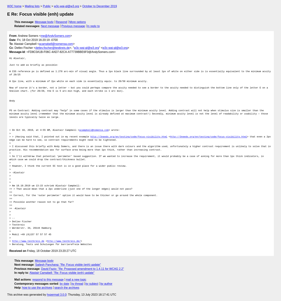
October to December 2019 (99, 6)
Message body (44, 21)
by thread (77, 283)
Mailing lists (32, 6)
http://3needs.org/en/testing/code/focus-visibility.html (128, 136)
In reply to (93, 26)
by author (106, 283)
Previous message (73, 26)
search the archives (66, 287)
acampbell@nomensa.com (56, 43)
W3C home (14, 6)
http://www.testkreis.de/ (64, 241)
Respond (61, 21)
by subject (91, 283)
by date (64, 283)
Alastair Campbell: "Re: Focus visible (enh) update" (61, 272)
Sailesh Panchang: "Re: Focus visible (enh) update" (68, 264)
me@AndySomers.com (55, 35)
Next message (50, 26)
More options (77, 21)
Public (47, 6)
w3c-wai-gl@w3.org (66, 6)
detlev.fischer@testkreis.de (52, 47)
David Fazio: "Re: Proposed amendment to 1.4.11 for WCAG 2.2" (82, 268)
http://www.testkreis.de (28, 241)
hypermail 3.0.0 (56, 294)
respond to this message (47, 279)
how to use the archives (37, 287)
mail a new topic (76, 279)
